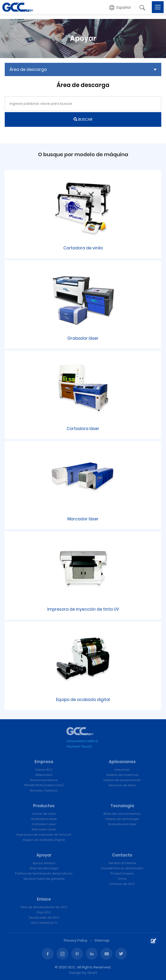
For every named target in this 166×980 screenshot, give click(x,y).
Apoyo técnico (44, 863)
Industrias (122, 769)
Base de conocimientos (122, 813)
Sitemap (101, 940)
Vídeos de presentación (122, 780)
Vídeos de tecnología (122, 819)
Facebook (48, 954)
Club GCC (43, 912)
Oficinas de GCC (122, 884)
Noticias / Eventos (44, 790)
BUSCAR (83, 119)
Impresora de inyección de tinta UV (44, 834)
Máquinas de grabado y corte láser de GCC (17, 7)
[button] (120, 7)
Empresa (44, 762)
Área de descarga (44, 868)
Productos (44, 806)
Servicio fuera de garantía (44, 878)
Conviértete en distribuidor (122, 868)
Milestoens (43, 775)
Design (75, 972)
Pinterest (77, 954)
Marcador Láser (44, 829)
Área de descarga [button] (28, 69)
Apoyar (44, 855)
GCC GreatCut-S (44, 922)
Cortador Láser (44, 824)
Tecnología (122, 806)
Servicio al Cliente (122, 863)
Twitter (121, 954)
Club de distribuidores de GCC (44, 907)
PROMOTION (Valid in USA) (44, 785)
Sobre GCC (43, 769)
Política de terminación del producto (44, 873)
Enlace (44, 899)
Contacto (122, 855)
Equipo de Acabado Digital (44, 840)
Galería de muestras (122, 775)
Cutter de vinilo (44, 813)
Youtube (106, 954)
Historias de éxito (122, 785)
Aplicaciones (122, 762)
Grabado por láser (122, 824)
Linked (92, 954)
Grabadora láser (44, 819)
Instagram (62, 954)
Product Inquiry (122, 873)
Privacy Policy (75, 940)
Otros (122, 878)
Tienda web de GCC (43, 917)
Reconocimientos (44, 780)
